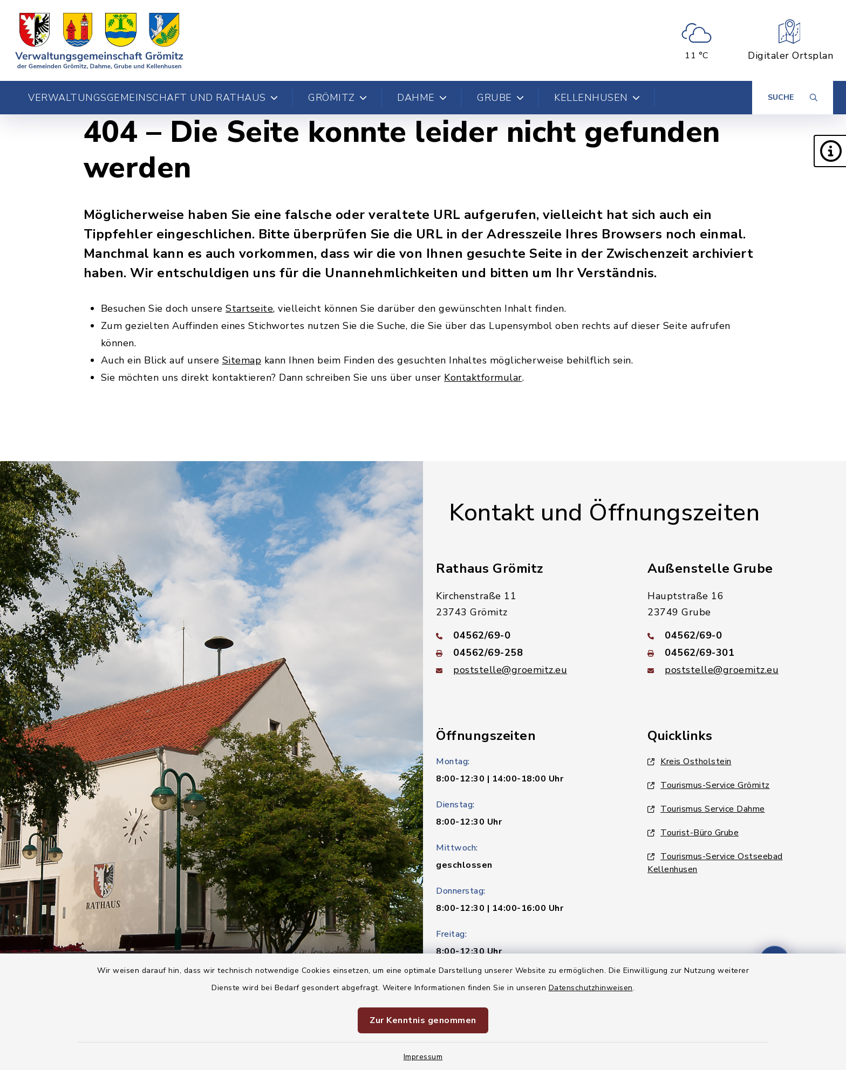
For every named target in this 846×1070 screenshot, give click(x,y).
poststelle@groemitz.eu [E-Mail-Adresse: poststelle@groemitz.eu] (510, 669)
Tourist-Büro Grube (693, 833)
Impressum (423, 1057)
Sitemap (242, 360)
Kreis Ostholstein (689, 761)
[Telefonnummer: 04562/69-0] (529, 635)
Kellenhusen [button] (597, 97)
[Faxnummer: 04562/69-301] (740, 652)
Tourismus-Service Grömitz (708, 785)
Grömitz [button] (337, 97)
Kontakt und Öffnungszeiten (604, 513)
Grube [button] (500, 97)
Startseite (249, 308)
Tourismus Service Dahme (706, 809)
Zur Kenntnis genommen (423, 1020)
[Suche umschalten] (792, 97)
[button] (830, 151)
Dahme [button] (422, 97)
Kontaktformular (483, 377)
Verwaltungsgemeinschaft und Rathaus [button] (153, 97)
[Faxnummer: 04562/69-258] (529, 652)
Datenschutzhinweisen (591, 988)
